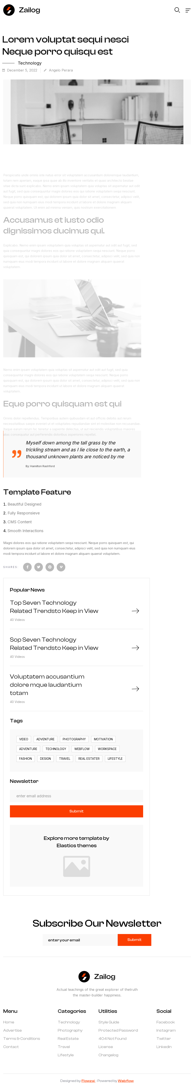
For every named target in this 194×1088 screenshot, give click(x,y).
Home (8, 1022)
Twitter (163, 1039)
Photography (70, 1030)
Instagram (166, 1030)
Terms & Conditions (21, 1039)
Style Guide (109, 1022)
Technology (69, 1022)
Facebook (165, 1022)
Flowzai (88, 1081)
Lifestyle (66, 1055)
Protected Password (118, 1030)
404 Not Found (113, 1039)
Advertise (12, 1030)
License (106, 1047)
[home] (21, 10)
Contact (11, 1047)
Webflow (126, 1081)
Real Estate (68, 1039)
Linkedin (164, 1047)
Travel (64, 1047)
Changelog (108, 1055)
